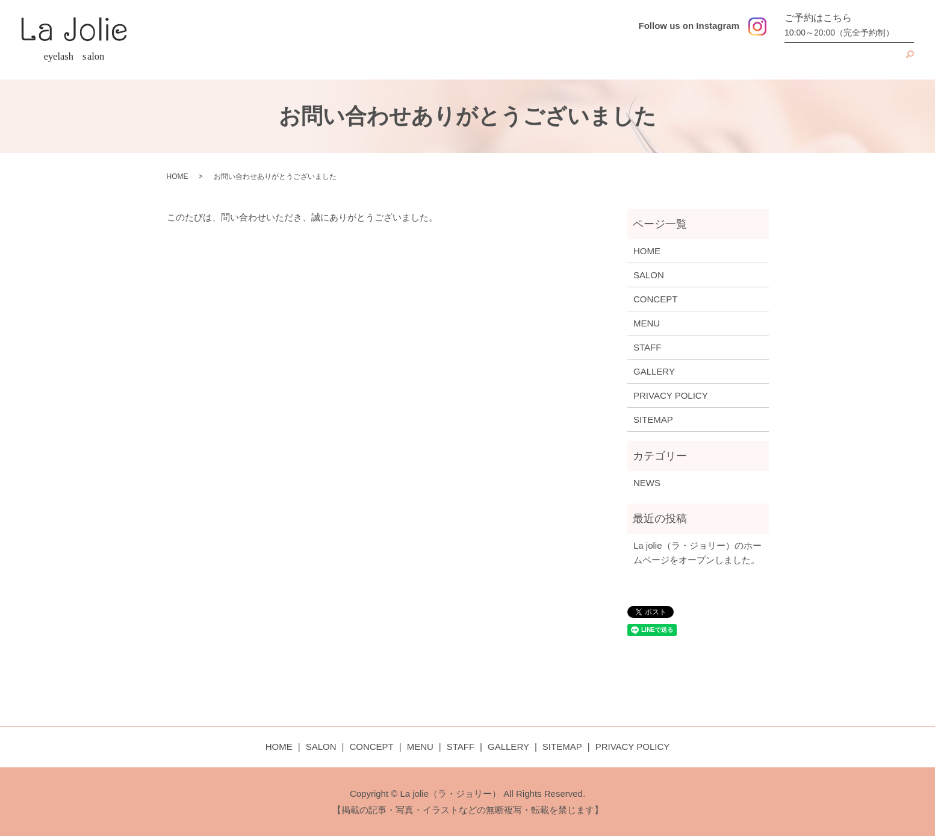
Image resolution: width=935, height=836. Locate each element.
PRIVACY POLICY (670, 395)
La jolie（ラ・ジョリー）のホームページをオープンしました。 (697, 552)
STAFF (812, 60)
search (905, 61)
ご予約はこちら (846, 26)
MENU (766, 60)
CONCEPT (713, 60)
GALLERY (865, 60)
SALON (657, 60)
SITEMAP (653, 419)
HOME (609, 60)
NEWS (646, 483)
